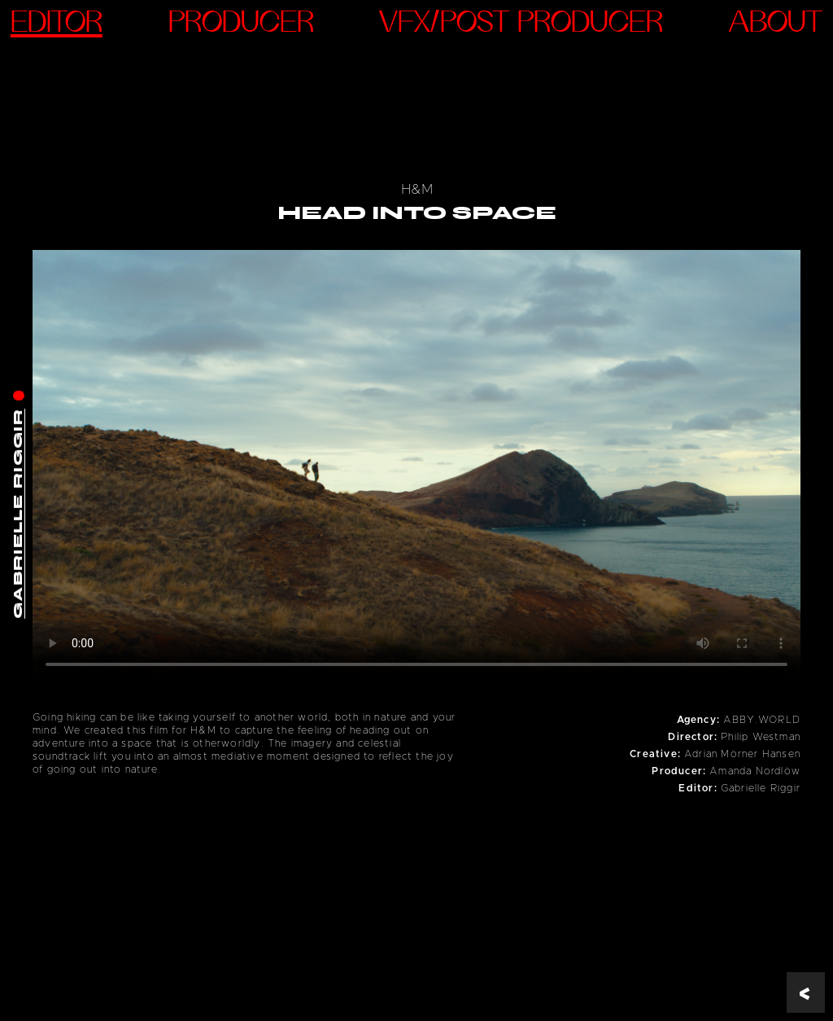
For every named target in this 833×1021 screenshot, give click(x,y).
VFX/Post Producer (521, 24)
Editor (56, 24)
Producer (241, 24)
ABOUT (775, 24)
